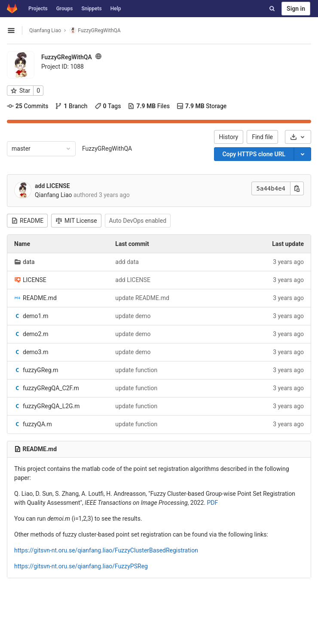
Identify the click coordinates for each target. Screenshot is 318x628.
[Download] (298, 137)
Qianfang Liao (45, 30)
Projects (38, 9)
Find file (262, 136)
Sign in (296, 8)
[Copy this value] (297, 188)
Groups (64, 9)
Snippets (91, 9)
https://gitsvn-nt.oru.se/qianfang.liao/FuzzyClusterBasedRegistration (106, 550)
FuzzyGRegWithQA (107, 148)
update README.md (142, 297)
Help (115, 9)
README (27, 220)
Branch (71, 106)
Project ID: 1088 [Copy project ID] (62, 66)
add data (127, 261)
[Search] (272, 8)
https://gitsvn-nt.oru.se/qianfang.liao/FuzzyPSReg (81, 566)
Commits (27, 106)
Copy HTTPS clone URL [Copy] (253, 154)
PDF (212, 502)
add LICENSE (52, 185)
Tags (108, 106)
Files (148, 106)
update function (136, 370)
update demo (132, 315)
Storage (201, 106)
